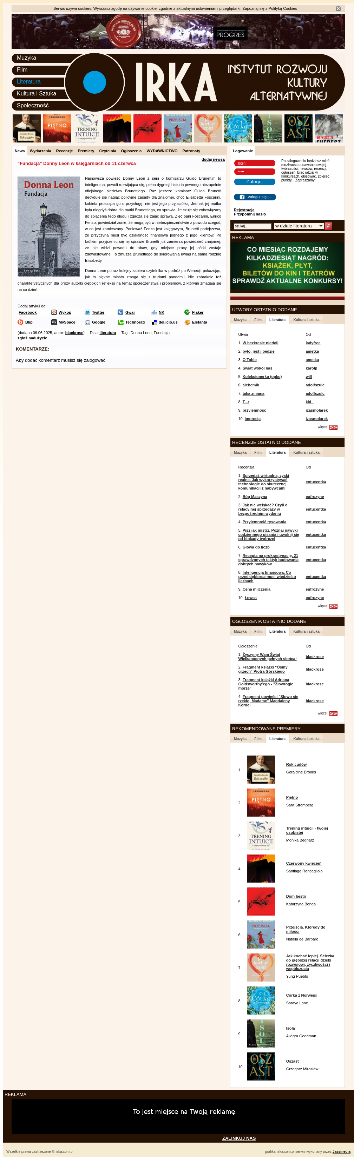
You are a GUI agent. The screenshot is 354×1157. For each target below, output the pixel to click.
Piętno (292, 797)
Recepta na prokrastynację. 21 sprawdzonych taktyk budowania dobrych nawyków (268, 559)
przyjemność (254, 410)
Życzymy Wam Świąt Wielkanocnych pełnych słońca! (267, 656)
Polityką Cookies (283, 8)
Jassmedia (341, 1151)
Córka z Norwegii (301, 995)
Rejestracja (244, 210)
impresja (253, 419)
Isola (290, 1028)
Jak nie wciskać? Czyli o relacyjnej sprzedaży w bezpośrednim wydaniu (262, 509)
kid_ (309, 402)
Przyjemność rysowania (265, 522)
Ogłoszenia (131, 151)
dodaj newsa (213, 159)
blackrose (74, 333)
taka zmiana (253, 393)
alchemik (251, 385)
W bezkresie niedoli (260, 343)
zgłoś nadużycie (32, 338)
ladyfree (313, 343)
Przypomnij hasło (250, 214)
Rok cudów (296, 764)
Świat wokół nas (258, 368)
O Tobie (250, 360)
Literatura (29, 82)
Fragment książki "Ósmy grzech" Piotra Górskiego (262, 669)
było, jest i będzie (259, 351)
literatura (107, 333)
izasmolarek (317, 410)
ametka (312, 351)
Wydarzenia (40, 151)
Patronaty (191, 151)
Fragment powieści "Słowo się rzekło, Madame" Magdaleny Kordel (268, 700)
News (20, 151)
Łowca (251, 598)
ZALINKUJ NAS (239, 1138)
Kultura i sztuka (306, 320)
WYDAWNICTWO (161, 151)
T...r (246, 402)
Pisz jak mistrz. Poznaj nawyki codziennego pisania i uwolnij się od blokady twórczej (268, 534)
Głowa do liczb (256, 547)
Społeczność (33, 105)
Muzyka (26, 58)
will (309, 376)
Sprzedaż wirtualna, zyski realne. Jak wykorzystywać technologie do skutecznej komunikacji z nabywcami (263, 481)
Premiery (86, 151)
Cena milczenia (256, 589)
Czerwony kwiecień (304, 863)
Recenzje (64, 151)
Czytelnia (107, 151)
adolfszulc (315, 385)
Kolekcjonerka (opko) (262, 376)
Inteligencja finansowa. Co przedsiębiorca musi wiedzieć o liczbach (267, 576)
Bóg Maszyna (255, 496)
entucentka (316, 482)
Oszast (292, 1061)
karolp (311, 368)
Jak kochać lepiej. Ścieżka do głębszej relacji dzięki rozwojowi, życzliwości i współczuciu (310, 962)
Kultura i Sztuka (36, 94)
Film (22, 70)
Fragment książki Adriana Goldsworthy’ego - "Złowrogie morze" (265, 684)
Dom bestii (296, 896)
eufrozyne (315, 496)
